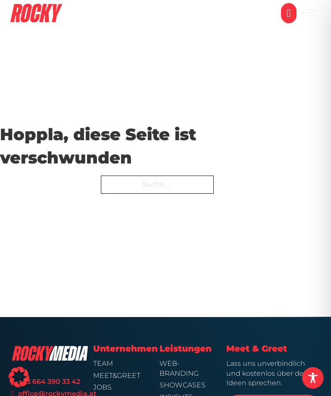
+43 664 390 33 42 (50, 381)
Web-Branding (179, 368)
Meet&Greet (117, 375)
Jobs (102, 387)
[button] (19, 377)
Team (103, 363)
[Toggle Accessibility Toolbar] (313, 378)
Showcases (182, 385)
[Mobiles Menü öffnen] (311, 12)
